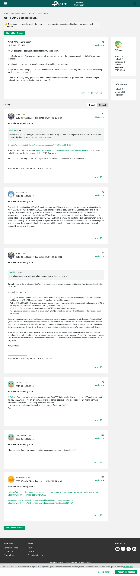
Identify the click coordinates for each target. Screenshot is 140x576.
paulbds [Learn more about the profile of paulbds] (19, 383)
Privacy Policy (9, 555)
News (30, 548)
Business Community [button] (79, 3)
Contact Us (8, 551)
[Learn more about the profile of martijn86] (12, 194)
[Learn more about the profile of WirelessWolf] (12, 479)
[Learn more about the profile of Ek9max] (122, 44)
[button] (6, 3)
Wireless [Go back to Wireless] (24, 13)
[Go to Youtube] (117, 549)
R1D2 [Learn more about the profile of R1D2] (18, 114)
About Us (8, 543)
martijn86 (13, 272)
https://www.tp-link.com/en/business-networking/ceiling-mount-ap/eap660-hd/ (40, 500)
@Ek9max (12, 397)
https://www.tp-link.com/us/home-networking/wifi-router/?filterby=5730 (64, 150)
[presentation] (11, 116)
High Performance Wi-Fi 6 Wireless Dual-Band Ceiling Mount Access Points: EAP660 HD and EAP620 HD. (53, 492)
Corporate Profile (11, 548)
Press (30, 543)
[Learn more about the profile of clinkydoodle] (12, 437)
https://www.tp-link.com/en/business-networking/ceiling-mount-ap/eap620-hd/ (40, 503)
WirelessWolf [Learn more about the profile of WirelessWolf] (21, 478)
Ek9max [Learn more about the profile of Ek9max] (118, 50)
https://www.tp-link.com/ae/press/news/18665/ (27, 495)
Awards (31, 551)
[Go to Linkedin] (134, 549)
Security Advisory (35, 555)
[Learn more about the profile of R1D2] (12, 116)
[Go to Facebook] (123, 549)
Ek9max (12, 131)
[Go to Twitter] (128, 549)
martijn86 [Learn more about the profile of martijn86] (20, 192)
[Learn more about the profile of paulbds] (12, 384)
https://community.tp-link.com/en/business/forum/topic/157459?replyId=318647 (41, 145)
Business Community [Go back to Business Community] (11, 13)
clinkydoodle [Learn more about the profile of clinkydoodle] (21, 435)
